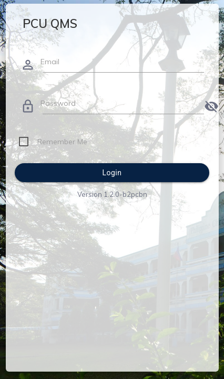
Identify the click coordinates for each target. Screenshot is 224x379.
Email (49, 61)
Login (111, 172)
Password (58, 103)
